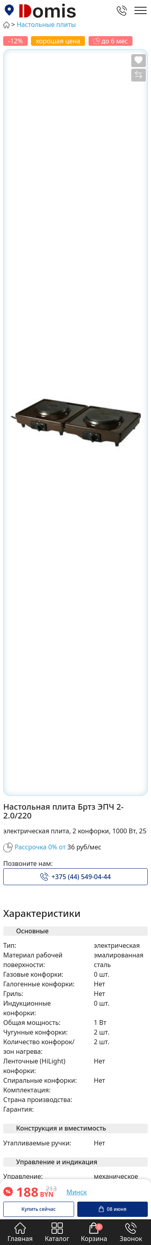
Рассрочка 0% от (40, 847)
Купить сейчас (38, 1209)
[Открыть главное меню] (140, 10)
